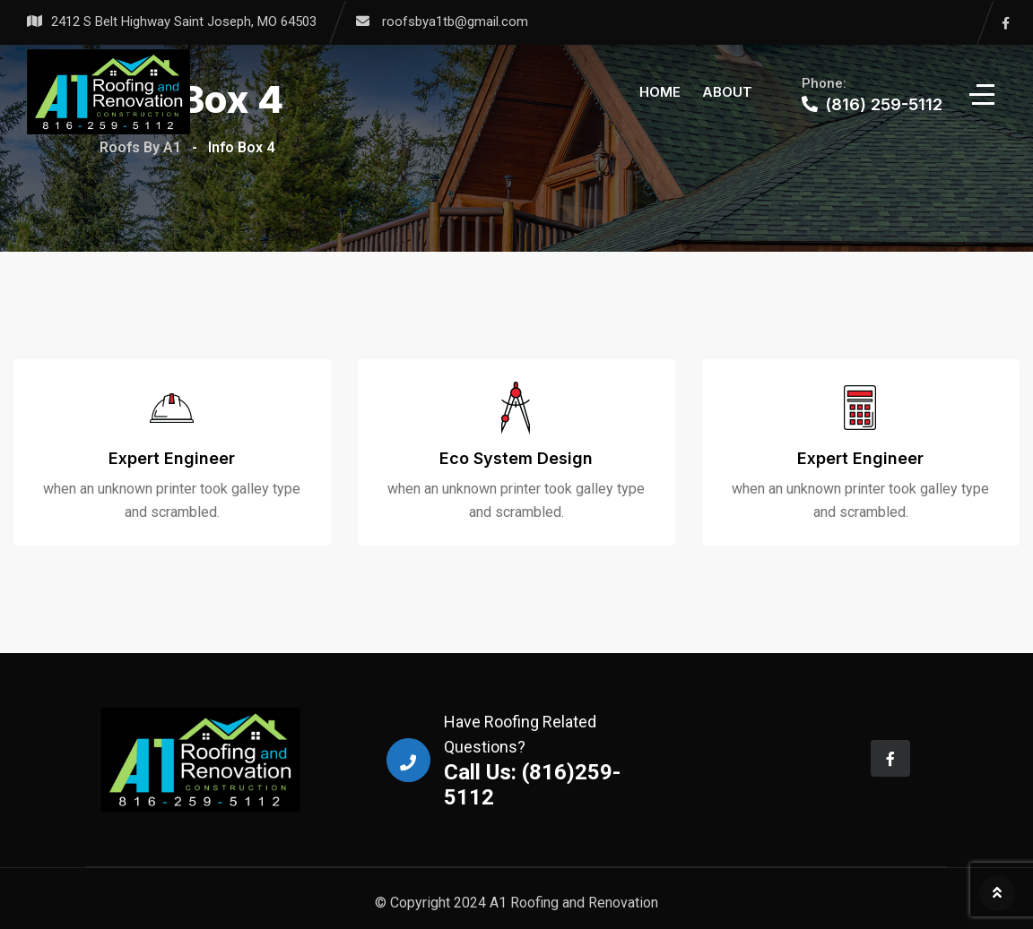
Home (660, 91)
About (727, 91)
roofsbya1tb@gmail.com (455, 21)
